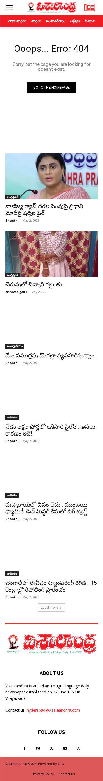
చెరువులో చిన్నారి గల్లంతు (33, 284)
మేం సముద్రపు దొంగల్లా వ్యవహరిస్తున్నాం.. (51, 355)
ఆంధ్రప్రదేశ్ (12, 197)
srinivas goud (16, 292)
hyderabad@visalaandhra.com (53, 710)
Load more (51, 607)
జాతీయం (12, 417)
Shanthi (12, 220)
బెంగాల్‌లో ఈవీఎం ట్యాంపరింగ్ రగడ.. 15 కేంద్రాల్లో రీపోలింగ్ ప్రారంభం (51, 586)
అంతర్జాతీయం (15, 346)
